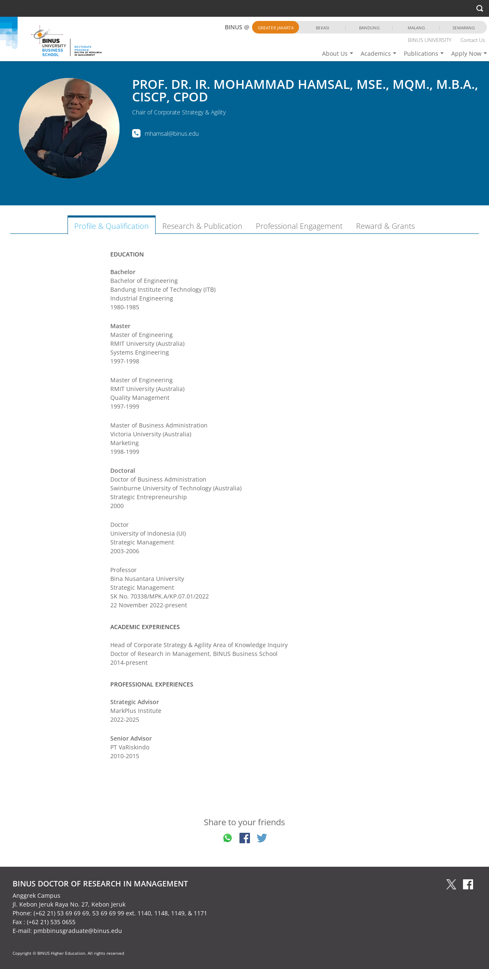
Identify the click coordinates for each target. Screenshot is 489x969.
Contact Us (472, 40)
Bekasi (322, 28)
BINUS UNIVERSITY (429, 40)
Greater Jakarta (276, 28)
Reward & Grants (385, 226)
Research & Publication (202, 226)
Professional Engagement (299, 226)
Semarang (464, 28)
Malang (416, 28)
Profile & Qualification (111, 226)
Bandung (369, 28)
